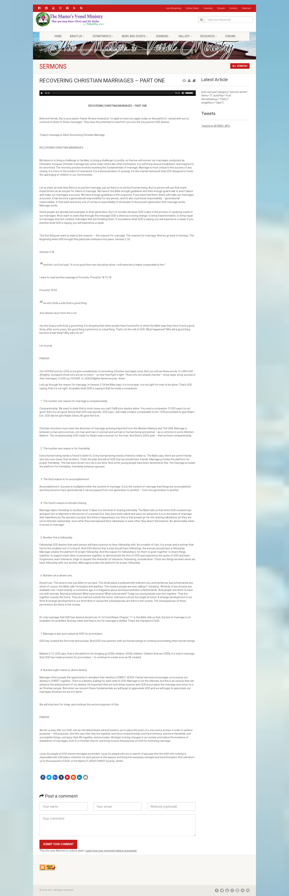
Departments (103, 36)
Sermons (163, 36)
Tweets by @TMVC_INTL (215, 125)
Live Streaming (173, 8)
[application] (117, 93)
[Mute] (183, 93)
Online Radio (192, 8)
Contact (233, 8)
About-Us (77, 36)
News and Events (135, 36)
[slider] (112, 93)
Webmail (246, 8)
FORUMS (230, 36)
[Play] (41, 93)
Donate (221, 8)
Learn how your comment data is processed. (111, 850)
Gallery (185, 36)
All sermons (239, 66)
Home (58, 36)
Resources (208, 36)
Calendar (208, 8)
